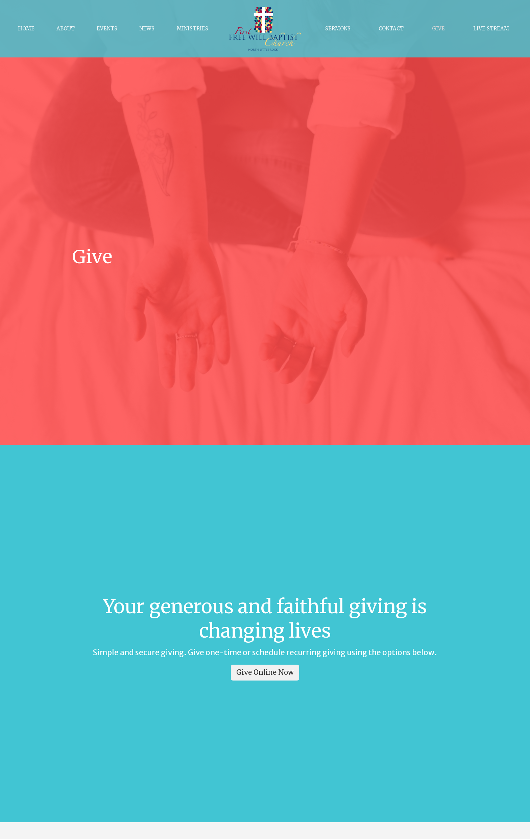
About (65, 28)
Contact (391, 28)
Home (26, 28)
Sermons (338, 28)
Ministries (192, 28)
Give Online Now (265, 672)
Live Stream (491, 28)
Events (107, 28)
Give (438, 28)
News (146, 28)
